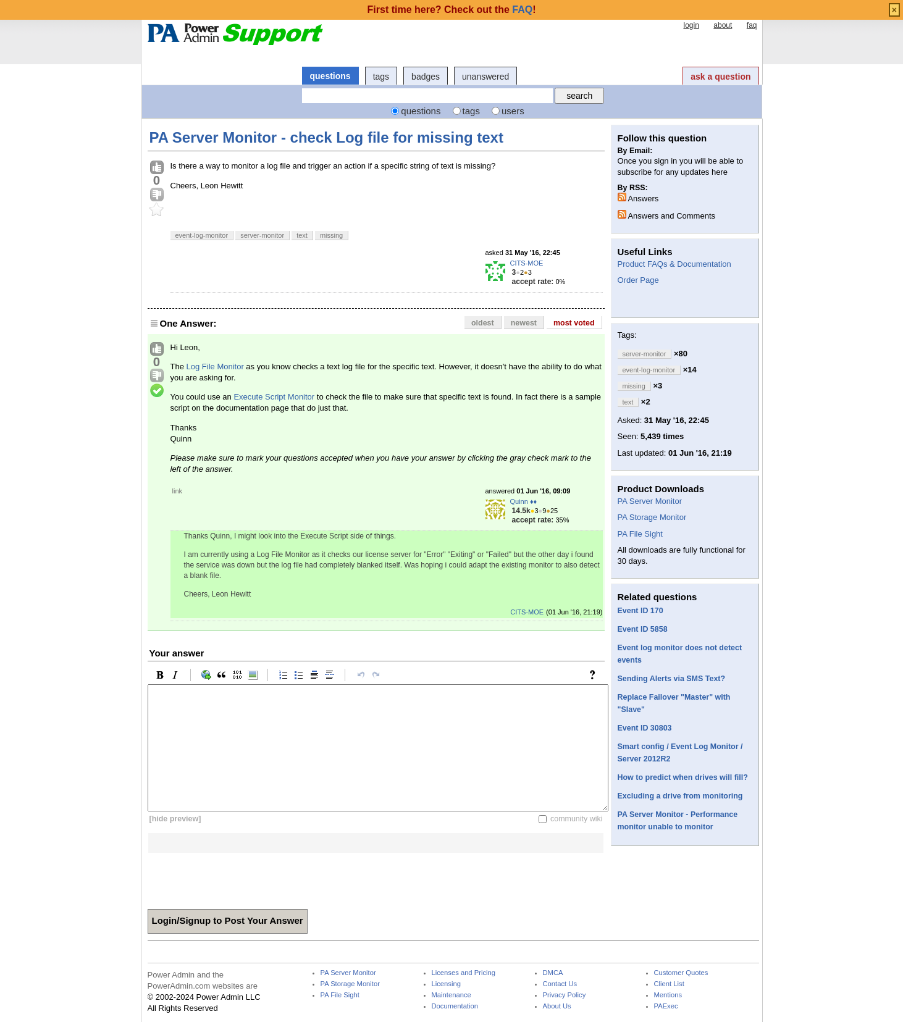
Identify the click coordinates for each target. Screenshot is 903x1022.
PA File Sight (640, 533)
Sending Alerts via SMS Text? (672, 678)
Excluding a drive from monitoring (680, 796)
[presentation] (241, 877)
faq (752, 25)
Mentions (668, 995)
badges (425, 77)
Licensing (446, 984)
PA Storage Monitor (652, 517)
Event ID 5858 (643, 629)
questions (330, 76)
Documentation (455, 1006)
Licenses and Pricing (464, 973)
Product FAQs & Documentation (674, 264)
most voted (574, 323)
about (722, 25)
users (513, 111)
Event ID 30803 (645, 728)
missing (331, 235)
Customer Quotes (681, 973)
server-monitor (262, 235)
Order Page (638, 280)
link (177, 491)
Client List (669, 984)
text (302, 235)
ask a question (720, 77)
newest (524, 323)
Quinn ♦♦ (523, 501)
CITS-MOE (527, 263)
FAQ (522, 9)
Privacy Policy (564, 995)
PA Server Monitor (650, 501)
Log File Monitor (215, 366)
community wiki (576, 819)
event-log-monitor (202, 235)
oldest (482, 323)
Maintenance (451, 995)
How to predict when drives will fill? (683, 777)
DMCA (553, 973)
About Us (557, 1006)
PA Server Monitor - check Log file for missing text (326, 137)
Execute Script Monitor (273, 396)
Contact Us (560, 984)
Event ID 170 (640, 610)
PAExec (666, 1006)
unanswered (485, 77)
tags (381, 77)
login (691, 25)
